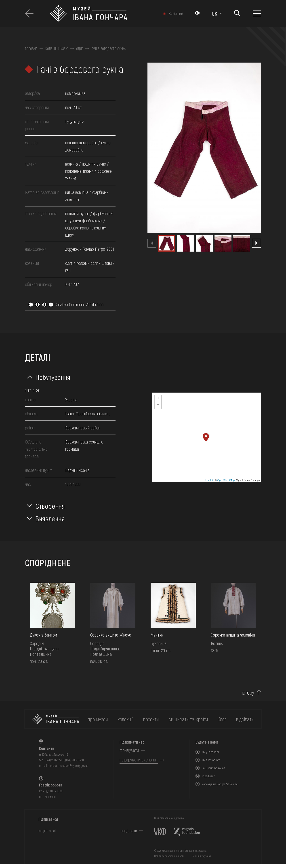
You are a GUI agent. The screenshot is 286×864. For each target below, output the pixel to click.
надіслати (129, 830)
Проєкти (151, 719)
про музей (98, 719)
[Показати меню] (257, 13)
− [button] (158, 405)
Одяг (79, 48)
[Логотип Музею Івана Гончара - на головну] (101, 13)
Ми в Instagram (211, 760)
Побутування (53, 377)
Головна (31, 48)
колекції (125, 719)
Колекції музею (56, 48)
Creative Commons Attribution (65, 304)
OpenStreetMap (226, 480)
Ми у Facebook (210, 752)
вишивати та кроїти (188, 719)
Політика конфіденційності (169, 856)
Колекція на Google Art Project (220, 784)
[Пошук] (237, 13)
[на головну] (55, 719)
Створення (50, 506)
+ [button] (158, 398)
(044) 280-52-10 (74, 760)
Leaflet (209, 480)
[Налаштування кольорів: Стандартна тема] (197, 13)
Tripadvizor (208, 776)
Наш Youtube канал (213, 768)
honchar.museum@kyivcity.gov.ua (68, 765)
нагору (247, 692)
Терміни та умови (201, 856)
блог (222, 719)
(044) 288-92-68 (54, 760)
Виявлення (50, 518)
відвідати (245, 719)
